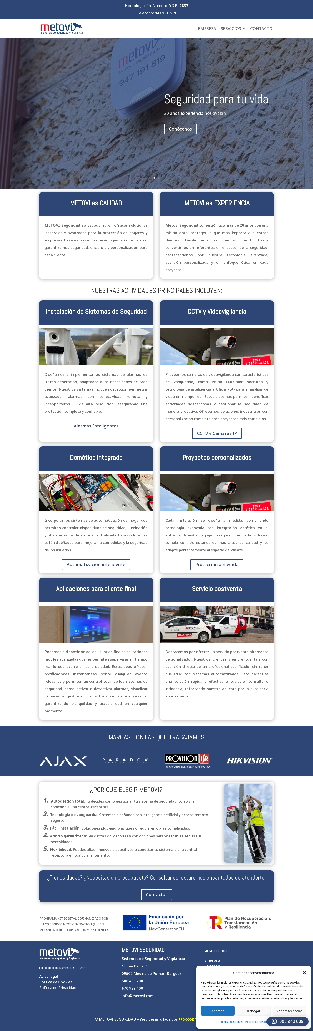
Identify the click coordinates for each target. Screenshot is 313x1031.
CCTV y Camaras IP (217, 433)
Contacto (261, 28)
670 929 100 (132, 988)
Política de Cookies (231, 1022)
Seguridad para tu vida (216, 99)
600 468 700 (132, 980)
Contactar (156, 894)
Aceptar (217, 1011)
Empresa (207, 28)
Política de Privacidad (258, 1022)
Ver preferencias (289, 1011)
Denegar (253, 1011)
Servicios (231, 28)
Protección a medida (217, 564)
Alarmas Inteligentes (96, 426)
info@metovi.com (137, 995)
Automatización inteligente (96, 564)
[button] (304, 973)
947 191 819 (165, 12)
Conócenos (180, 129)
